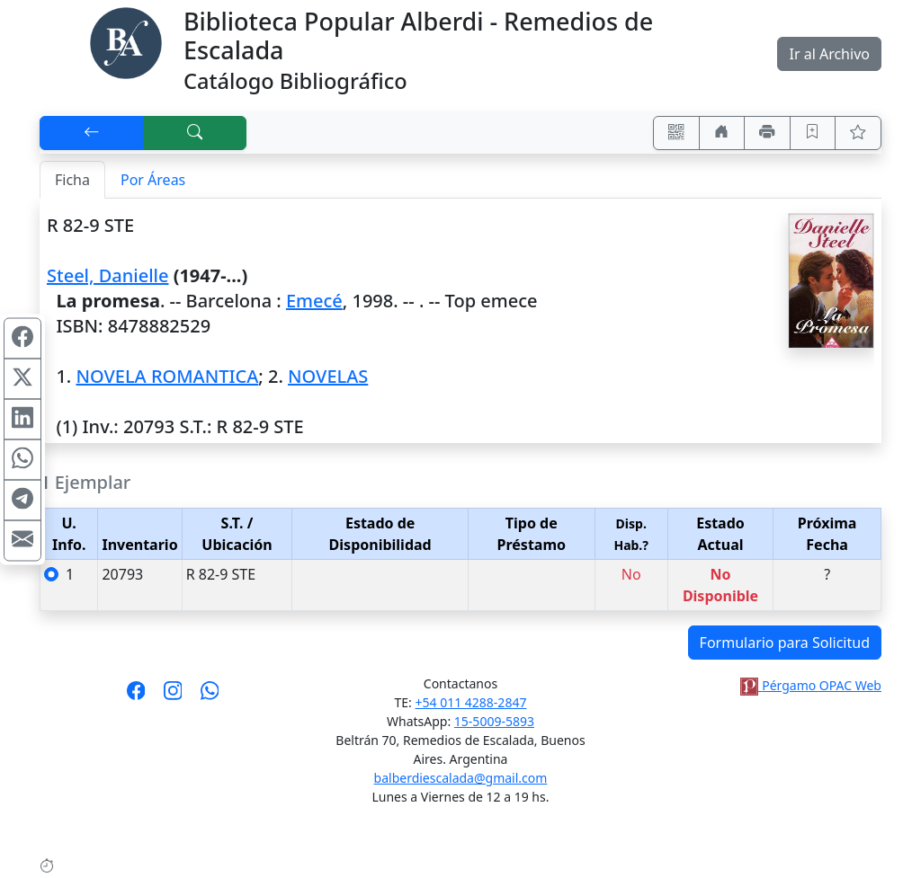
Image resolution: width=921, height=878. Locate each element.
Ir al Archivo (829, 54)
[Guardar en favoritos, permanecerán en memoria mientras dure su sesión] (813, 133)
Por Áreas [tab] (153, 180)
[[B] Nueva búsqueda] (195, 133)
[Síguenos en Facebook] (136, 696)
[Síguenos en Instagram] (173, 696)
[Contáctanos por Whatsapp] (210, 696)
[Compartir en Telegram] (22, 499)
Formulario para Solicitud (785, 642)
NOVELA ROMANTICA (167, 376)
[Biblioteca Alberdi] (126, 41)
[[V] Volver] (92, 133)
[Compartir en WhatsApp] (22, 459)
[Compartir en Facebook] (22, 338)
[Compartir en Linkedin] (22, 418)
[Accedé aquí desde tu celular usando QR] (676, 133)
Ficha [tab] (72, 180)
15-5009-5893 (494, 721)
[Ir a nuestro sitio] (722, 133)
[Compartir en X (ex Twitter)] (22, 378)
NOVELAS (328, 376)
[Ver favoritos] (858, 133)
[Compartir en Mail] (22, 540)
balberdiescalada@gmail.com (461, 777)
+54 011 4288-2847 (471, 702)
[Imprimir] (767, 133)
